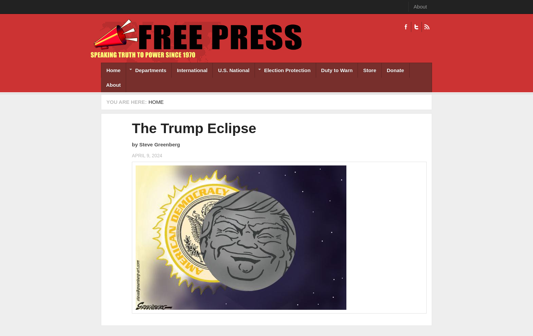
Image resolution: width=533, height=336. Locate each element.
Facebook (406, 27)
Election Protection (283, 71)
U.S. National (234, 70)
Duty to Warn (337, 70)
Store (369, 70)
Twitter (416, 27)
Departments (146, 71)
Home (113, 70)
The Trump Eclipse (194, 128)
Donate (395, 70)
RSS (427, 27)
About (420, 7)
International (192, 70)
